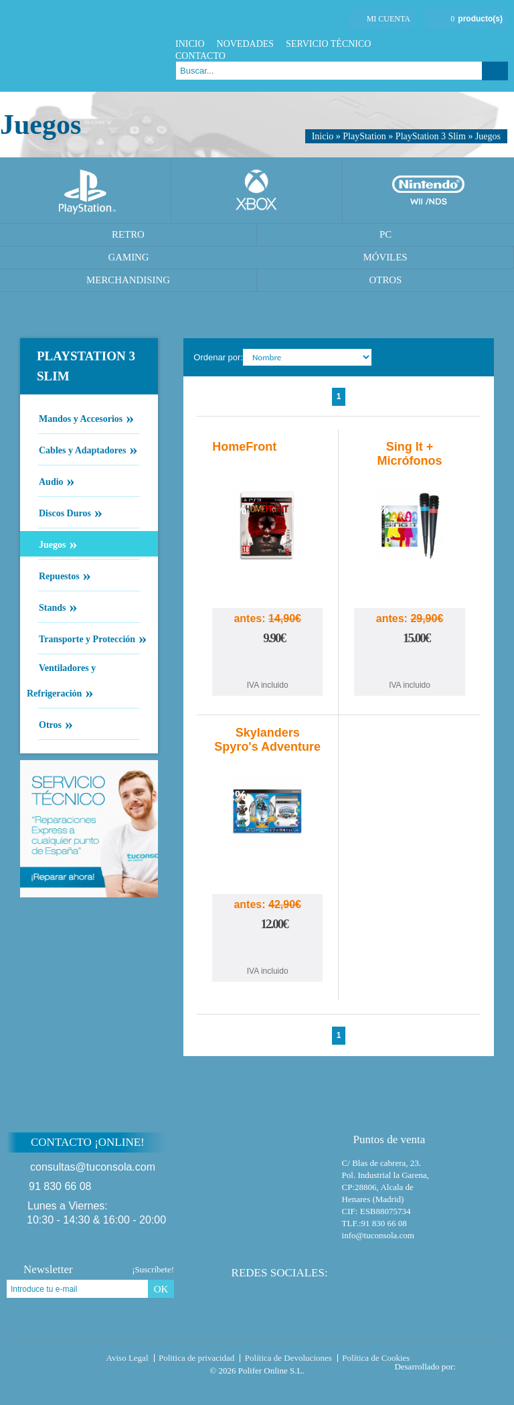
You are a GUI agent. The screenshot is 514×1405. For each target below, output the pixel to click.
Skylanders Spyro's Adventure (267, 739)
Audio (51, 481)
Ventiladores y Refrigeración (61, 682)
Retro (128, 234)
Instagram (500, 44)
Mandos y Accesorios (80, 418)
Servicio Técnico (328, 44)
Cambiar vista (475, 357)
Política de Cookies (376, 1358)
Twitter (467, 44)
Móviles (385, 257)
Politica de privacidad (196, 1358)
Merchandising (128, 280)
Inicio (190, 44)
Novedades (245, 44)
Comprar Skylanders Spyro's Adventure (268, 950)
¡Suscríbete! (153, 1269)
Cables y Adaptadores (82, 449)
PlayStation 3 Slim (431, 136)
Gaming (128, 257)
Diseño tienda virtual (484, 1363)
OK (161, 1289)
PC (385, 234)
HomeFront (244, 446)
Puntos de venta (383, 1139)
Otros (385, 280)
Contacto (200, 56)
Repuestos (59, 575)
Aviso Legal (127, 1358)
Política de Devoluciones (288, 1358)
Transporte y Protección (87, 638)
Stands (52, 606)
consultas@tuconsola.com (92, 1167)
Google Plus (484, 44)
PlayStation (364, 136)
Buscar (495, 71)
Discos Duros (64, 512)
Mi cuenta (388, 18)
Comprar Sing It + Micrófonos (409, 664)
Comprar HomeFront (268, 664)
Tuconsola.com (63, 1361)
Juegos (488, 136)
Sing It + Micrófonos (409, 453)
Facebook (450, 44)
